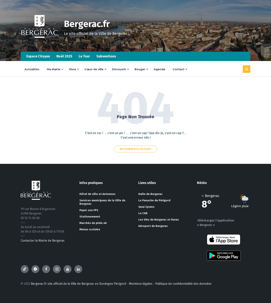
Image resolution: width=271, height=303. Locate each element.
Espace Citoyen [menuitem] (38, 56)
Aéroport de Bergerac (153, 226)
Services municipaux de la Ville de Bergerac (102, 202)
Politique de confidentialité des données (183, 283)
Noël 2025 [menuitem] (64, 56)
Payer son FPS (88, 210)
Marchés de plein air (93, 223)
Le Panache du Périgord (154, 200)
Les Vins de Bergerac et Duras (158, 219)
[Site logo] (39, 44)
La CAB (143, 213)
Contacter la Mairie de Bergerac (43, 240)
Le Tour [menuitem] (84, 56)
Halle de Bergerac (150, 194)
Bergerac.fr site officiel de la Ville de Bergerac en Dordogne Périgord (78, 283)
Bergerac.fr (87, 23)
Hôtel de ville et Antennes (97, 194)
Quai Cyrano (146, 206)
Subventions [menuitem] (106, 56)
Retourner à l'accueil (135, 149)
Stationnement (89, 216)
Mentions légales (140, 283)
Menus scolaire (89, 229)
